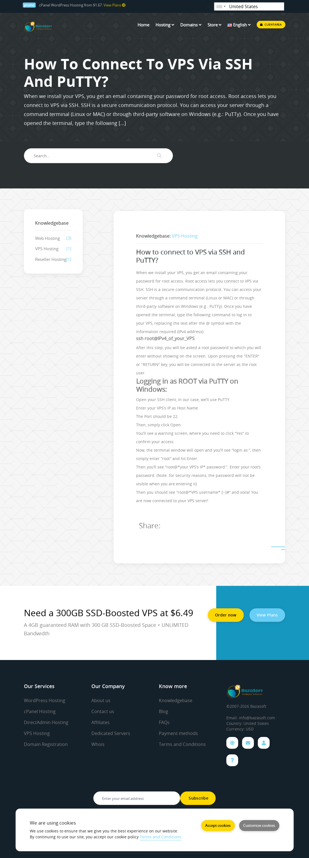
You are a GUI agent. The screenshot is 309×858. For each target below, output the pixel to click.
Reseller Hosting (50, 259)
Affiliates (100, 722)
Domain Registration (46, 744)
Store (214, 25)
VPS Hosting (46, 248)
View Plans (114, 5)
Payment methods (178, 733)
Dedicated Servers (110, 733)
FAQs (164, 722)
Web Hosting (47, 238)
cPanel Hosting (40, 711)
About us (100, 700)
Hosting (164, 25)
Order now (225, 615)
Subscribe (198, 798)
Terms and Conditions (182, 744)
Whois (98, 744)
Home (143, 25)
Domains (190, 25)
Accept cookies (218, 825)
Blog (163, 711)
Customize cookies (259, 825)
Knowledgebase (175, 700)
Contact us (102, 711)
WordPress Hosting (44, 700)
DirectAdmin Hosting (46, 722)
